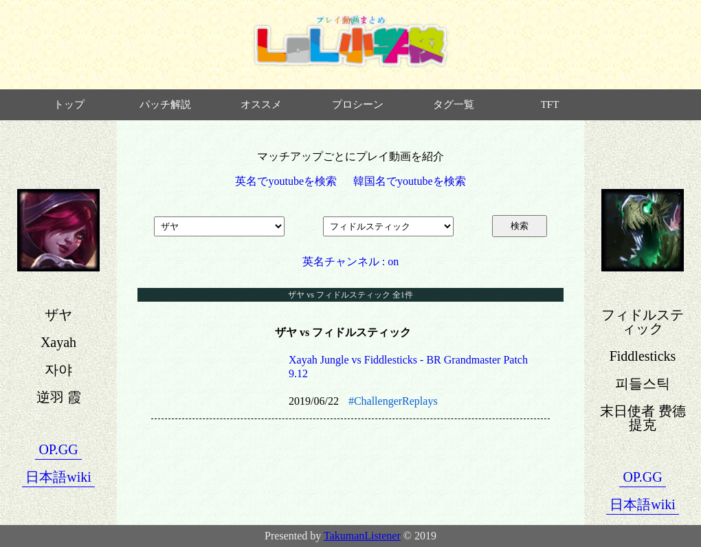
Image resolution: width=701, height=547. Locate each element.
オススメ (261, 104)
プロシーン (357, 104)
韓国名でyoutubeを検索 (409, 181)
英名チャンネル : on (350, 261)
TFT (550, 104)
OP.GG (58, 449)
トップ (69, 104)
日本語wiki (58, 476)
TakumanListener (362, 536)
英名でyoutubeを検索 (286, 181)
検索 (519, 226)
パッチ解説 (165, 104)
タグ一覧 (453, 104)
